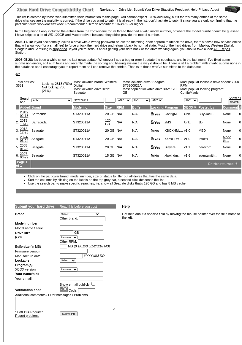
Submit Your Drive (147, 9)
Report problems (27, 315)
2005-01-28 (24, 147)
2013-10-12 (24, 122)
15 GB (109, 155)
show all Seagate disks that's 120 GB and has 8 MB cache (143, 183)
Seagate (37, 130)
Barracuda (39, 114)
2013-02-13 (24, 113)
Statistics (167, 9)
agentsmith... (208, 155)
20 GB (109, 114)
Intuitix (203, 139)
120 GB (107, 122)
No (156, 131)
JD (201, 122)
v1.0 (187, 130)
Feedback (182, 9)
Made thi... (227, 138)
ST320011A (81, 114)
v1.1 (187, 147)
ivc (18, 74)
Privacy (204, 9)
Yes (157, 114)
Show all (235, 98)
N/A (119, 114)
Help (194, 9)
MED (202, 130)
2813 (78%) (63, 83)
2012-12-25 (24, 130)
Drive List (125, 9)
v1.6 (187, 155)
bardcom (205, 147)
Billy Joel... (206, 114)
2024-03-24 (24, 138)
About (215, 9)
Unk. (187, 114)
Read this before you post (78, 206)
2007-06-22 (24, 155)
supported (60, 49)
